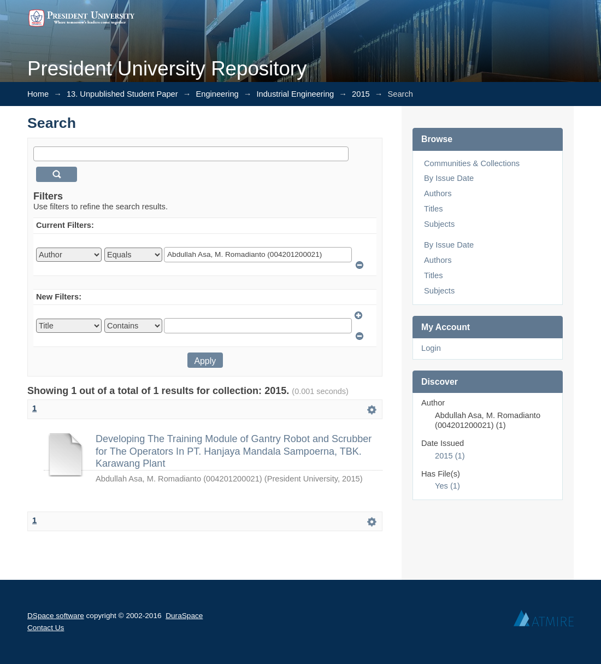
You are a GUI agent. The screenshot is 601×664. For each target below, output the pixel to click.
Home (38, 94)
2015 (361, 94)
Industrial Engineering (295, 94)
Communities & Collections (472, 163)
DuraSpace (184, 616)
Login (431, 348)
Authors (438, 193)
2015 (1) (450, 455)
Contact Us (45, 628)
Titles (433, 208)
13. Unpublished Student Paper (122, 94)
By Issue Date (449, 178)
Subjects (439, 224)
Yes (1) (447, 485)
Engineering (217, 94)
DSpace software (55, 616)
